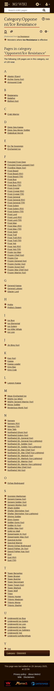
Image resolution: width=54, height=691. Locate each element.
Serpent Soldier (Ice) (16, 502)
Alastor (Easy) (13, 76)
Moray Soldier (13, 404)
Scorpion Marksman (16, 496)
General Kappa (14, 285)
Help (48, 19)
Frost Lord (12, 214)
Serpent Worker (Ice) (17, 505)
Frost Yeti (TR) (14, 249)
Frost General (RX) (16, 200)
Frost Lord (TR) (14, 220)
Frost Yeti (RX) (14, 246)
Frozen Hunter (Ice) (16, 264)
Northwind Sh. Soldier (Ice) (19, 444)
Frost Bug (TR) (14, 185)
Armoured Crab (14, 82)
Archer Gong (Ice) (15, 79)
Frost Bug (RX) (14, 182)
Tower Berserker (15, 573)
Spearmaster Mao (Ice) (18, 537)
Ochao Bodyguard (15, 483)
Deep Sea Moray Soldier (18, 130)
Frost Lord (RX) (14, 217)
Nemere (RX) (13, 423)
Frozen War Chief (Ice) (17, 270)
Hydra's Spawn (14, 307)
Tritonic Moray (14, 602)
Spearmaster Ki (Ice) (16, 534)
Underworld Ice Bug (16, 618)
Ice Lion (11, 332)
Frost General (13, 197)
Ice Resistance (23, 37)
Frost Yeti (11, 243)
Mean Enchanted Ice (16, 396)
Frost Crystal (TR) (15, 194)
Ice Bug (11, 320)
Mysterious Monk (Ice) (17, 408)
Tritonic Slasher (14, 605)
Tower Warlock (14, 588)
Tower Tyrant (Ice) (15, 585)
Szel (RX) (11, 557)
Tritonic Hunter (14, 596)
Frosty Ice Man (14, 252)
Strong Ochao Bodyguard (19, 546)
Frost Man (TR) (14, 229)
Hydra (10, 304)
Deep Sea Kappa (15, 127)
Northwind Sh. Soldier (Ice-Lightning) (24, 447)
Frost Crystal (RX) (15, 191)
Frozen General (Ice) (17, 261)
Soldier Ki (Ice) (14, 525)
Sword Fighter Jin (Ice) (17, 548)
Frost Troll (12, 235)
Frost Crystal (13, 188)
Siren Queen (13, 519)
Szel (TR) (11, 560)
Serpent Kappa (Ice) (16, 499)
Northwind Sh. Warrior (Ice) (20, 461)
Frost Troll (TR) (14, 240)
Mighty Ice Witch (15, 399)
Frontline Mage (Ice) (16, 168)
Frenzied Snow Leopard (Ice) (20, 165)
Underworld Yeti (14, 633)
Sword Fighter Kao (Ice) (18, 551)
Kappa (10, 361)
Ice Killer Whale (14, 329)
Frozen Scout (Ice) (15, 267)
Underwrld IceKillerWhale (19, 636)
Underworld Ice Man (16, 627)
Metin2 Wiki (19, 4)
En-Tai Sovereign (15, 146)
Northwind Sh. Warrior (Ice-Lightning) (24, 464)
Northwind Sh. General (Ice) (20, 438)
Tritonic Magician (15, 599)
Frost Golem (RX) (15, 209)
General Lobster (14, 288)
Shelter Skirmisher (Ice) (18, 511)
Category (11, 653)
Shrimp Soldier (14, 516)
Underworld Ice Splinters (18, 630)
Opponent (21, 653)
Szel (9, 554)
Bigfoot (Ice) (13, 101)
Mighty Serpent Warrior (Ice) (20, 402)
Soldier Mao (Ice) (15, 528)
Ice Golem (12, 326)
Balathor (11, 98)
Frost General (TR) (16, 203)
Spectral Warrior (14, 543)
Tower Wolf (12, 591)
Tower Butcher (14, 579)
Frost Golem (13, 205)
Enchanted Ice (14, 149)
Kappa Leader (13, 364)
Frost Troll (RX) (14, 238)
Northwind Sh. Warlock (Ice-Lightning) (24, 458)
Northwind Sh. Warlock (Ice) (20, 455)
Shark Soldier (13, 508)
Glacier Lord (13, 291)
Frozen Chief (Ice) (15, 255)
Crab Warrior (13, 114)
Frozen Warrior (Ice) (16, 272)
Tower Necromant (15, 582)
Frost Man (12, 223)
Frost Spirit (12, 232)
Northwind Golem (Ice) (17, 435)
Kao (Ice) (11, 358)
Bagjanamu (12, 95)
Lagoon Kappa (14, 383)
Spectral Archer (14, 540)
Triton (10, 594)
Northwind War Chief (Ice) (19, 467)
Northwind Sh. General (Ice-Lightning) (24, 441)
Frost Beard (12, 171)
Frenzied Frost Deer (16, 162)
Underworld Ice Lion (16, 624)
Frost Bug (11, 179)
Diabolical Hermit (15, 133)
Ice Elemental (13, 323)
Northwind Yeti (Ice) (16, 470)
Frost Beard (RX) (15, 174)
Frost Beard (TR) (15, 176)
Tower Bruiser (13, 576)
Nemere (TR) (13, 426)
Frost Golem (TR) (15, 211)
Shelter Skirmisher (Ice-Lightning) (22, 514)
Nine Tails (11, 429)
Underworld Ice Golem (17, 621)
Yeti (9, 649)
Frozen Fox (12, 258)
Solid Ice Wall (13, 531)
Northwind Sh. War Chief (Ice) (21, 450)
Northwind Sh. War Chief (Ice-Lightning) (25, 453)
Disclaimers (29, 677)
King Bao (11, 367)
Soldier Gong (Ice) (15, 522)
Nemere (11, 421)
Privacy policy (20, 674)
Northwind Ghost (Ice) (17, 432)
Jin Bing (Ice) (13, 345)
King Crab (12, 370)
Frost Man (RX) (14, 226)
